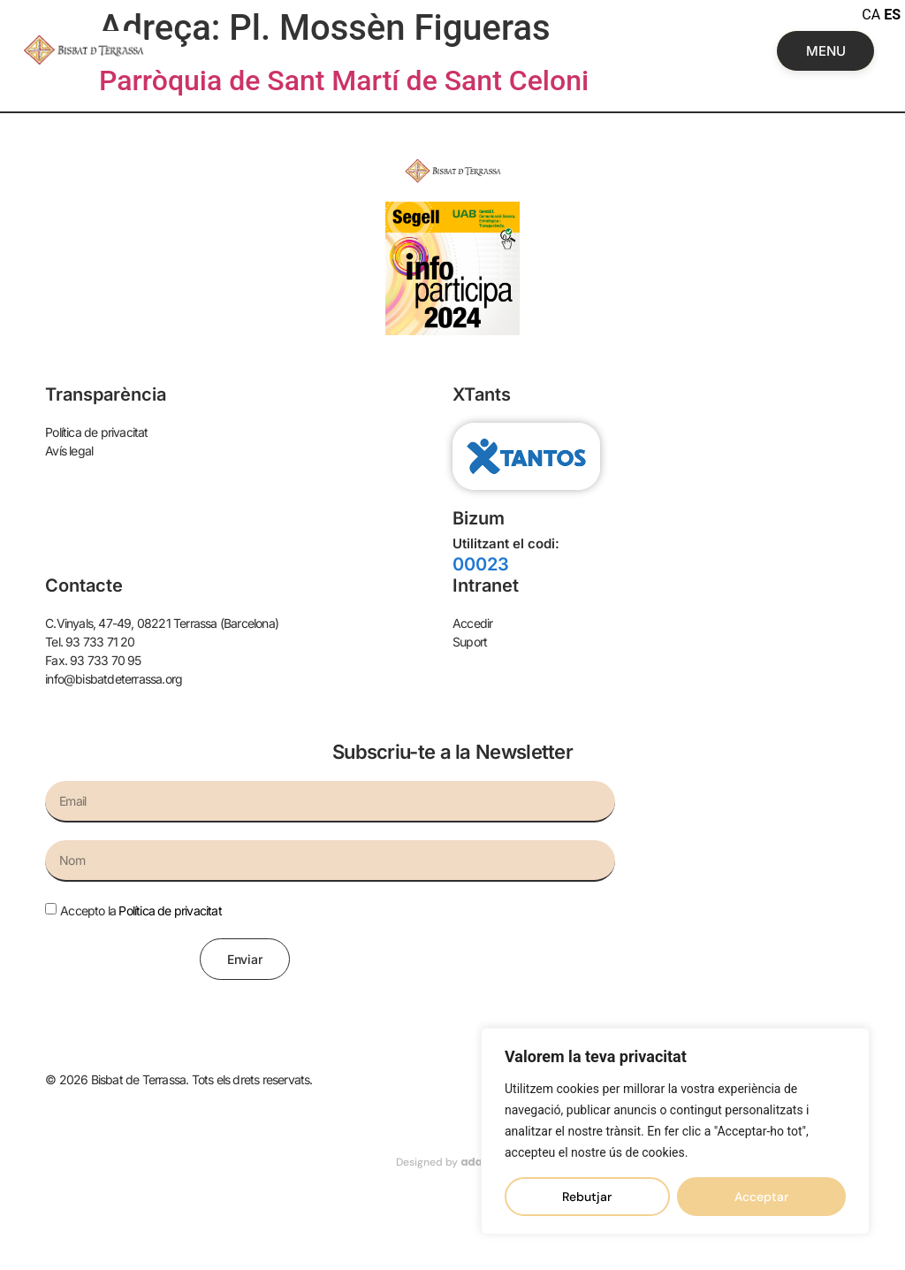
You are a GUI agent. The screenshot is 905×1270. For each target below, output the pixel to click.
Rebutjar (587, 1197)
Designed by (452, 1162)
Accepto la (141, 910)
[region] (675, 1131)
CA (871, 14)
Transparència (105, 394)
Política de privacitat (169, 910)
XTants (481, 394)
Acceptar (761, 1197)
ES (892, 14)
